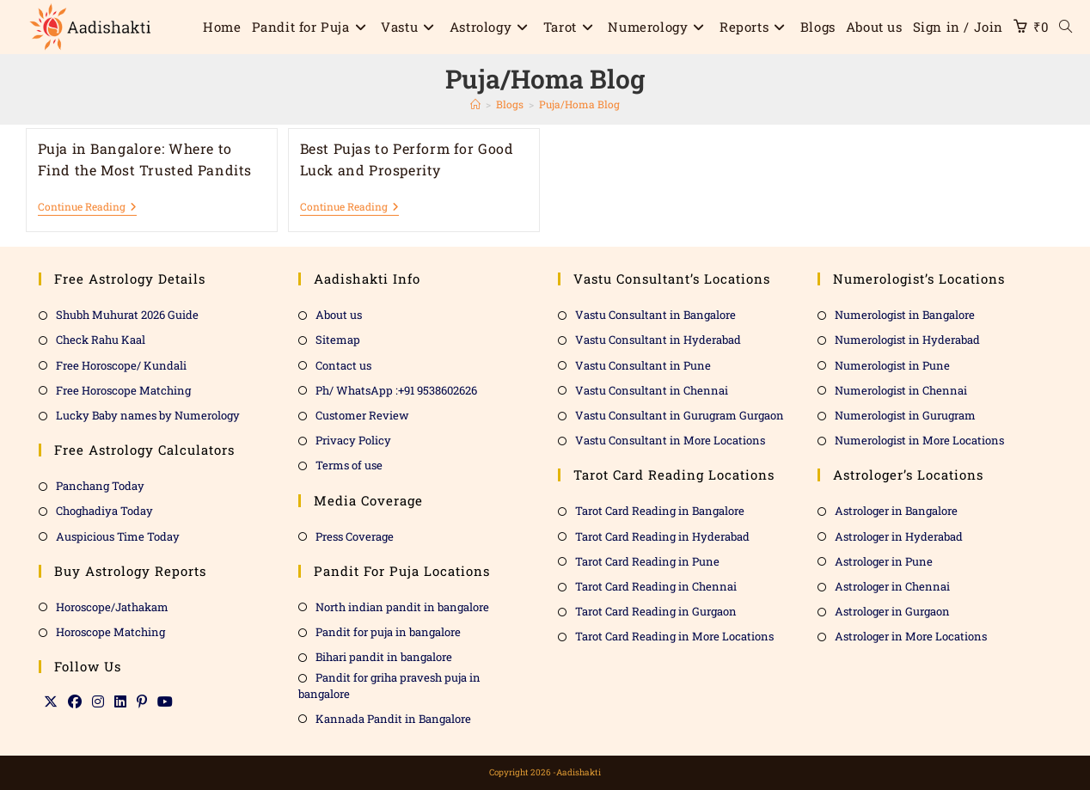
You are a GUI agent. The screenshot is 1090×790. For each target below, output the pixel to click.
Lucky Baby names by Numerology (148, 415)
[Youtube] (165, 701)
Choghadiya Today (104, 510)
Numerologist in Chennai (901, 390)
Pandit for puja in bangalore (388, 632)
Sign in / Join (958, 26)
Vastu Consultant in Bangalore (655, 314)
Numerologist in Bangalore (905, 314)
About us (338, 314)
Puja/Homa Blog (579, 104)
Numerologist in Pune (892, 365)
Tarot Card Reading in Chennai (656, 586)
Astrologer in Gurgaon (892, 611)
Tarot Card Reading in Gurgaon (656, 611)
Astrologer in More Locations (911, 636)
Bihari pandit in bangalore (383, 656)
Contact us (343, 365)
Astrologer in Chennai (892, 586)
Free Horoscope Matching (123, 390)
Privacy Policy (353, 440)
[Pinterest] (142, 701)
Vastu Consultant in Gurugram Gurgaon (679, 415)
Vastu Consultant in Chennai (651, 390)
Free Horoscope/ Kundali (121, 365)
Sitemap (337, 339)
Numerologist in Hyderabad (907, 339)
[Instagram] (98, 701)
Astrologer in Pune (884, 561)
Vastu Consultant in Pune (643, 365)
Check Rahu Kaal (100, 339)
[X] (51, 701)
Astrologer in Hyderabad (899, 536)
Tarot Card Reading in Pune (647, 561)
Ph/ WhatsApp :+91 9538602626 (396, 390)
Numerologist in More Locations (919, 440)
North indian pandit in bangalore (402, 607)
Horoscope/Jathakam (112, 607)
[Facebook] (75, 701)
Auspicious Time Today (118, 536)
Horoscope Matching (110, 632)
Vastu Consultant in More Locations (670, 440)
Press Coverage (354, 536)
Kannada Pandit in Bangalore (393, 718)
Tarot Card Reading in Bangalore (659, 510)
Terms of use (349, 465)
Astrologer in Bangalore (896, 510)
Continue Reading (87, 206)
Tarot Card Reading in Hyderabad (662, 536)
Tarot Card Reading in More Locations (674, 636)
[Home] (475, 104)
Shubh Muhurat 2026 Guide (127, 314)
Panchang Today (100, 485)
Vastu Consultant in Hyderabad (658, 339)
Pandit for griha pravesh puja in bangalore (389, 685)
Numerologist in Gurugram (905, 415)
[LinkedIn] (120, 701)
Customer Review (362, 415)
